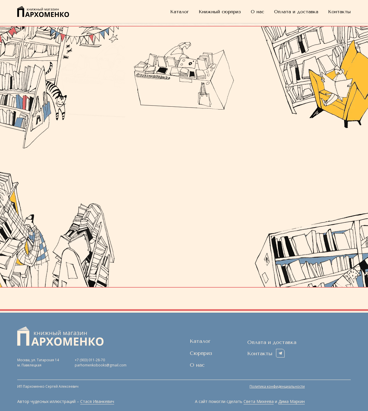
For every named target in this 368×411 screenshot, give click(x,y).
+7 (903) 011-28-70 (90, 360)
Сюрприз (201, 353)
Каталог (179, 11)
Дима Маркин (291, 401)
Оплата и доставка (296, 11)
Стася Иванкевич (97, 401)
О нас (257, 11)
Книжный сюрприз (220, 11)
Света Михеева (259, 401)
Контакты (339, 11)
